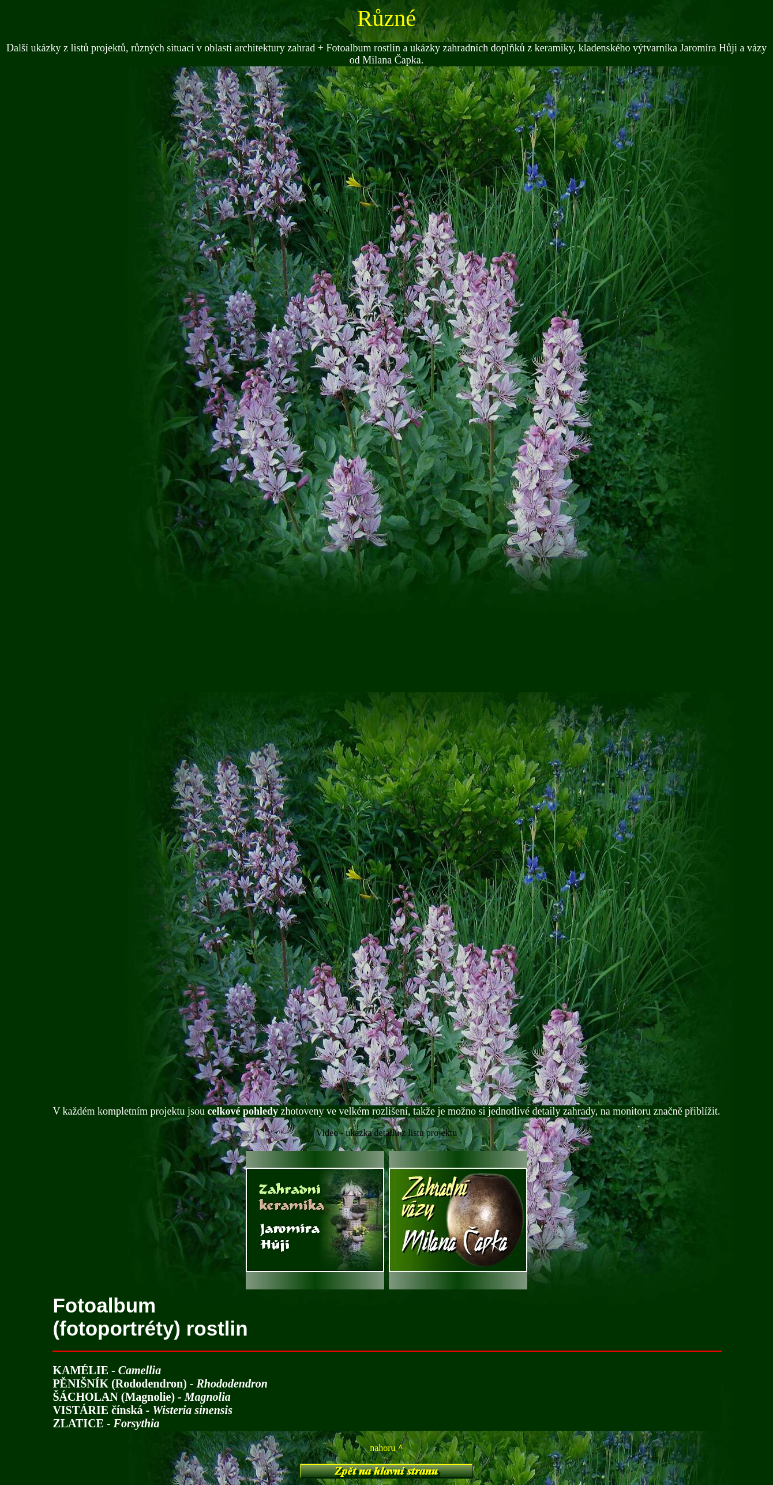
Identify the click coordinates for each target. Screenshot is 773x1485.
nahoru (386, 1448)
